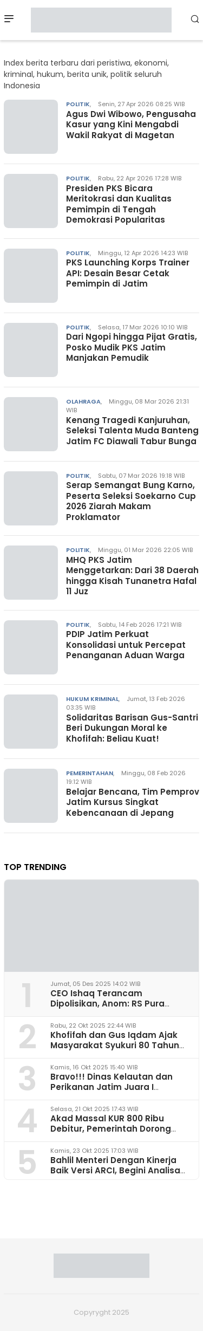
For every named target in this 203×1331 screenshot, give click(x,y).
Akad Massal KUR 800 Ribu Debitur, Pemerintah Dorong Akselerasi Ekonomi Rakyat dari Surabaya (118, 1134)
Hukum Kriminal (92, 698)
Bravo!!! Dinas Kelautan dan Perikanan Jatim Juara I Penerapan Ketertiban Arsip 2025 (111, 1092)
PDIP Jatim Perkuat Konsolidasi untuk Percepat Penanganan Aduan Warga (126, 644)
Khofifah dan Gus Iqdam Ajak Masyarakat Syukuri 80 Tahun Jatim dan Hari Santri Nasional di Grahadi (116, 1050)
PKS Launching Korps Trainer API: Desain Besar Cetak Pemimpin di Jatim (127, 273)
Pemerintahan (89, 773)
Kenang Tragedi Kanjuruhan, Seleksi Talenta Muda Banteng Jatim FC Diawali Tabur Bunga (132, 430)
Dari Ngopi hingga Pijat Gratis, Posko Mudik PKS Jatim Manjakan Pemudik (131, 347)
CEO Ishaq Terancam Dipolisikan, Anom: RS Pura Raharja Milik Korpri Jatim (107, 1004)
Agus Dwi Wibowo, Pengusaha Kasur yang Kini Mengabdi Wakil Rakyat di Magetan (131, 124)
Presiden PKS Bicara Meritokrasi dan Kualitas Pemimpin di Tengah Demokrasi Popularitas (119, 204)
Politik (78, 104)
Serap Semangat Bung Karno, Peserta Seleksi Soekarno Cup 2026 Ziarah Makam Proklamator (131, 501)
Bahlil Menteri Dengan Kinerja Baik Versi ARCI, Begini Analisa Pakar (115, 1170)
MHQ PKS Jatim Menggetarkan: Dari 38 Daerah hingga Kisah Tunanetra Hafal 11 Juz (132, 576)
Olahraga (83, 401)
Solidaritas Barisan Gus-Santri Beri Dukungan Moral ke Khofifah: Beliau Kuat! (132, 728)
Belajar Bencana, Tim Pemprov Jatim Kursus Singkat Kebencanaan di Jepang (132, 802)
